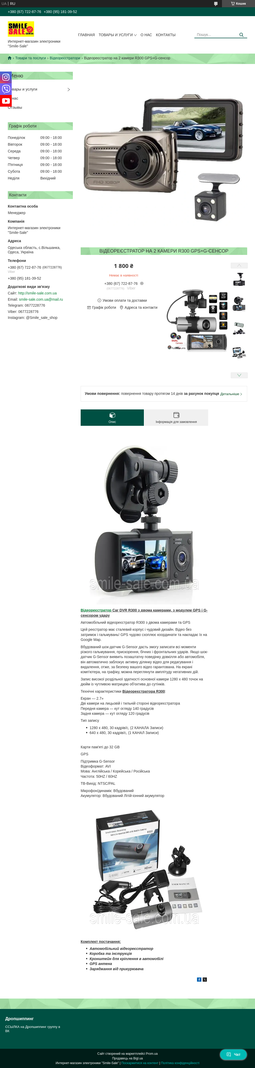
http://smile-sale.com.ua (37, 293)
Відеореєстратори (65, 58)
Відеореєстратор (96, 610)
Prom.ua (152, 1054)
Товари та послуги (30, 58)
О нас (146, 35)
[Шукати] (241, 35)
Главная (86, 35)
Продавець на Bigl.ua (127, 1058)
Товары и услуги (116, 35)
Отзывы (15, 107)
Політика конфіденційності (180, 1063)
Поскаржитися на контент (139, 1063)
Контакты (166, 35)
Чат (233, 1054)
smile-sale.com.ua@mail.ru (41, 299)
